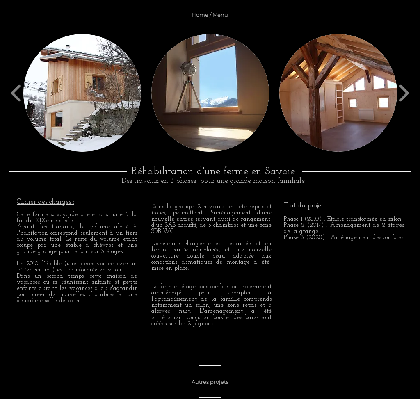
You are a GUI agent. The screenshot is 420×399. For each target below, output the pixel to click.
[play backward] (16, 92)
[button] (82, 93)
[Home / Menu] (209, 15)
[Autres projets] (210, 382)
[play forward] (404, 92)
